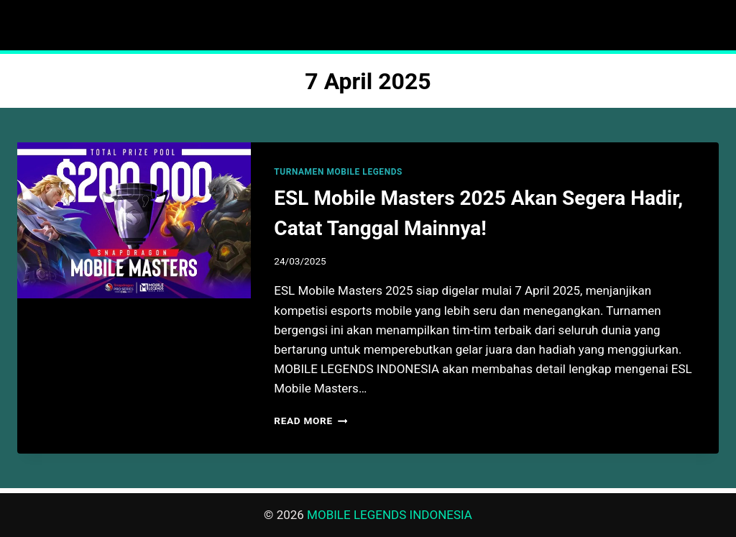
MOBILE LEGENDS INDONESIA (389, 515)
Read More (310, 420)
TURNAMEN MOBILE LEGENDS (338, 172)
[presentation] (134, 220)
